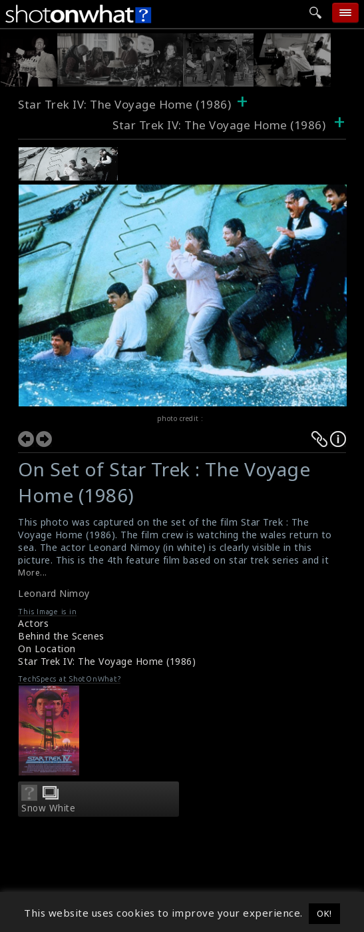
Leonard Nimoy (54, 593)
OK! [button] (324, 913)
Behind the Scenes (61, 636)
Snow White (48, 808)
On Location (47, 648)
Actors (33, 623)
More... (32, 572)
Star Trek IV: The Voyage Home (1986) (124, 104)
